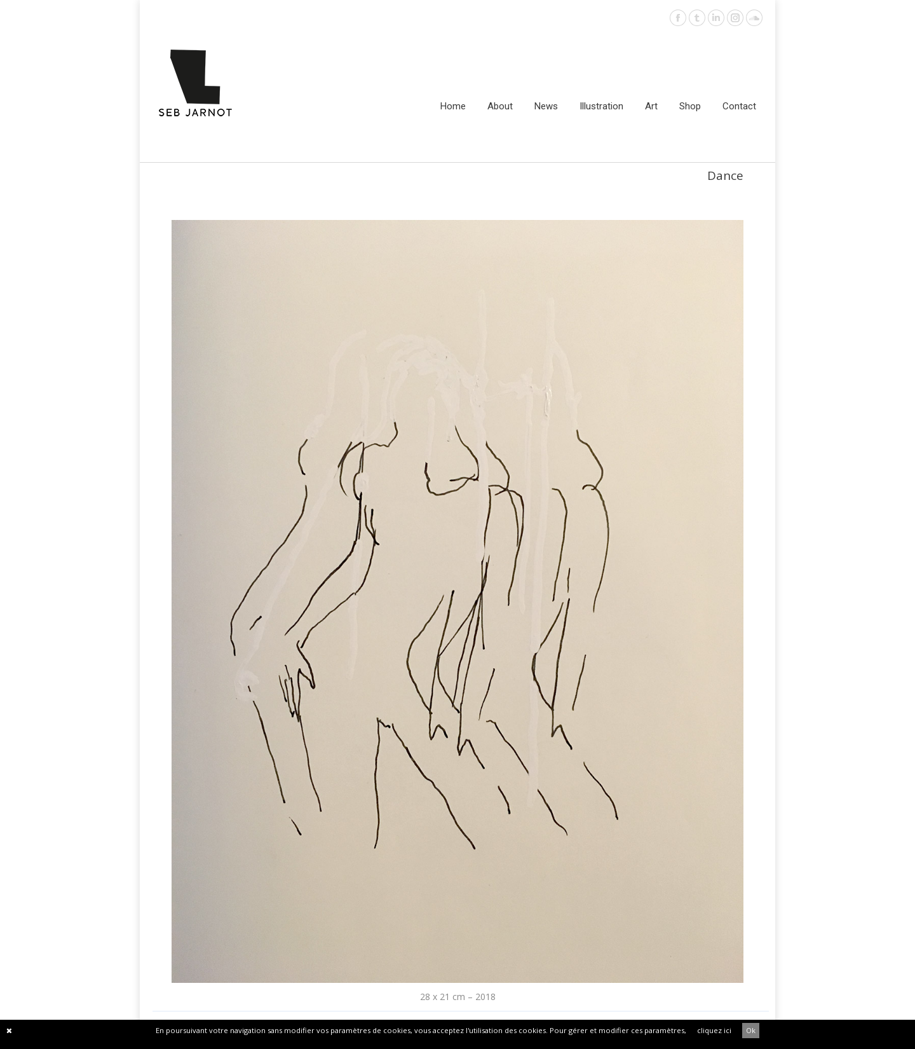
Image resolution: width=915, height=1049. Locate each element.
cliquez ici (714, 1030)
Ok (751, 1030)
